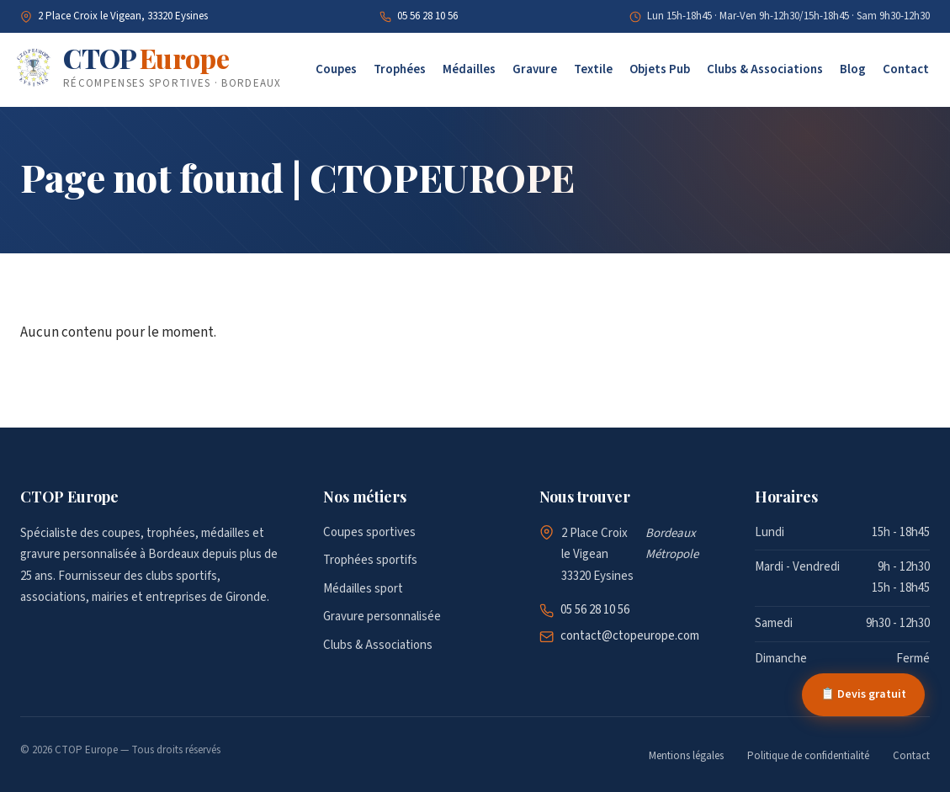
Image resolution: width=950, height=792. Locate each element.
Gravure (534, 69)
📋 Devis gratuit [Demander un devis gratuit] (863, 694)
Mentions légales (686, 755)
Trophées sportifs (370, 560)
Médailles (469, 69)
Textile (593, 69)
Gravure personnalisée (382, 616)
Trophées (400, 69)
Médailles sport (363, 589)
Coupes (336, 69)
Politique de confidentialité (808, 755)
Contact (906, 69)
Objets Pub (659, 69)
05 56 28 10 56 (427, 16)
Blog (853, 69)
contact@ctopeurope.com (629, 636)
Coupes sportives (369, 532)
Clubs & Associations (765, 69)
